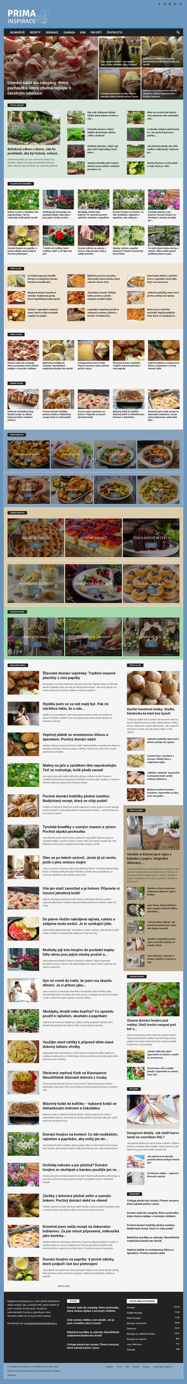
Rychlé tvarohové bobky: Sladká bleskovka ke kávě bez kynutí (150, 711)
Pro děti (96, 32)
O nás (119, 1367)
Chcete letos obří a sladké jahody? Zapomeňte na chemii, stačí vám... (162, 1071)
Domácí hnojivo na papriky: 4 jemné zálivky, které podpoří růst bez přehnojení (22, 251)
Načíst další (64, 1286)
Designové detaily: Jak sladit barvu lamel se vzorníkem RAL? (153, 1135)
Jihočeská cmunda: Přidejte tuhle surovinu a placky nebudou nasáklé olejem (101, 295)
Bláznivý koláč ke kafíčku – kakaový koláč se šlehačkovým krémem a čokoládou (128, 414)
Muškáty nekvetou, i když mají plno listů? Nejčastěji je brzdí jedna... (102, 149)
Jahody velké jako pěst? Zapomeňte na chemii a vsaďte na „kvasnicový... (163, 1054)
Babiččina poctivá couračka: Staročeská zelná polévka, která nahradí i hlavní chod (103, 278)
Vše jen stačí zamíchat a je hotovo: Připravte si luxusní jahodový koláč (92, 414)
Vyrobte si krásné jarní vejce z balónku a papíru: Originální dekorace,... (149, 858)
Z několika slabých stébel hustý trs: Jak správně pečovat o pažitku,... (163, 132)
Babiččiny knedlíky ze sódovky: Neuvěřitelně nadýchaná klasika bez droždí (161, 61)
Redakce (109, 1367)
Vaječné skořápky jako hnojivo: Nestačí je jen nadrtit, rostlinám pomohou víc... (103, 166)
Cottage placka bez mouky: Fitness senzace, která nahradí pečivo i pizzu (93, 366)
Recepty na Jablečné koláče (141, 1334)
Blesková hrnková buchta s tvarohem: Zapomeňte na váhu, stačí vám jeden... (163, 792)
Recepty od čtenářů (136, 1323)
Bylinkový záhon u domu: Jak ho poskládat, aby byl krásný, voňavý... (34, 151)
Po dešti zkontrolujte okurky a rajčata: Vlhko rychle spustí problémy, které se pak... (163, 251)
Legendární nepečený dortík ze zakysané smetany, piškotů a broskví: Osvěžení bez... (103, 312)
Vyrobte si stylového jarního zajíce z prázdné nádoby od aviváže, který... (161, 942)
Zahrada (69, 32)
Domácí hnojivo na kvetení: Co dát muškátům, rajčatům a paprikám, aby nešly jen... (128, 215)
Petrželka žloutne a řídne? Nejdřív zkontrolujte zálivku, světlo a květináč (101, 132)
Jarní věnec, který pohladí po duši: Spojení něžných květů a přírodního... (162, 908)
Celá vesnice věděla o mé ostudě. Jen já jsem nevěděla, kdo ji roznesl (90, 1321)
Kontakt (136, 1367)
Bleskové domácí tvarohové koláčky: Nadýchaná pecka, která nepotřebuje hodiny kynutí (44, 295)
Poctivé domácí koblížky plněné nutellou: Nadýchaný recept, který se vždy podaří (57, 414)
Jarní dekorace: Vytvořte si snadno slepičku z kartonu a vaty (161, 958)
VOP (127, 1367)
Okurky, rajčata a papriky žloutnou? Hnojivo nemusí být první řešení (128, 251)
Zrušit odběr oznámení (162, 1367)
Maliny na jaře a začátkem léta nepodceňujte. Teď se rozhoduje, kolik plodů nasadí (23, 215)
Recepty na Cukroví (136, 1339)
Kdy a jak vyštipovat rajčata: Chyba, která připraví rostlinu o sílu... (103, 115)
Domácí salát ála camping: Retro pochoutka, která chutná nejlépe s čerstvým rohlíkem (39, 88)
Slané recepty (133, 1318)
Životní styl (115, 32)
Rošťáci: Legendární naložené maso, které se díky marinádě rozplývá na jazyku (43, 312)
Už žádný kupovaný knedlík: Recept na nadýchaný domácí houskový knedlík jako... (43, 278)
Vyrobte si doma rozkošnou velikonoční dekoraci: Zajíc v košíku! (161, 891)
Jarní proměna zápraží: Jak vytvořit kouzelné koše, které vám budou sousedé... (161, 925)
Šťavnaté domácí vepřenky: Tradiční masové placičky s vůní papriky (127, 366)
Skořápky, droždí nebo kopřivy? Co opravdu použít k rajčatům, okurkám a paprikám (93, 215)
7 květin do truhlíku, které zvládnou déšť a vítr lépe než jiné (57, 251)
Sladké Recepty (134, 1312)
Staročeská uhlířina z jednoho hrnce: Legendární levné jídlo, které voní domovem (162, 278)
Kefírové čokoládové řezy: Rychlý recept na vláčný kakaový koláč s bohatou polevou (160, 93)
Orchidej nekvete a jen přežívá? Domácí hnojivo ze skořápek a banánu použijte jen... (162, 216)
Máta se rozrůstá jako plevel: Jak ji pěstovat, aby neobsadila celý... (162, 115)
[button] (178, 32)
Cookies (146, 1367)
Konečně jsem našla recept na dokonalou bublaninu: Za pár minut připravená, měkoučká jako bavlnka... (81, 1231)
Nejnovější (17, 32)
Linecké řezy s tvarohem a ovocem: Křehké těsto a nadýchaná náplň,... (160, 759)
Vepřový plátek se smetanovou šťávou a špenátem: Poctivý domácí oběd (163, 366)
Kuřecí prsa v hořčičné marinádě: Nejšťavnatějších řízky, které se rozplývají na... (162, 312)
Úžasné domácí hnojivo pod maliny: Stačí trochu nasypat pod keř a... (151, 1024)
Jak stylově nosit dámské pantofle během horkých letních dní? (163, 1159)
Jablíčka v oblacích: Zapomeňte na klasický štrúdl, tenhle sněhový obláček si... (163, 775)
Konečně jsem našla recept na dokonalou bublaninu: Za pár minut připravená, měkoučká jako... (163, 415)
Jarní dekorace (134, 1344)
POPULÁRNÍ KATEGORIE (142, 1301)
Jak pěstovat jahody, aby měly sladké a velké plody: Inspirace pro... (162, 149)
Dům (83, 32)
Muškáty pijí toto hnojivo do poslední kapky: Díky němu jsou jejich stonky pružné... (57, 215)
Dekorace (52, 32)
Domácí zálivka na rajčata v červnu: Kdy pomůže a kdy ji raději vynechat (92, 251)
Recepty (35, 32)
